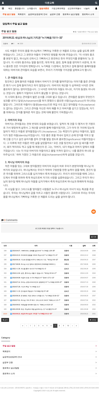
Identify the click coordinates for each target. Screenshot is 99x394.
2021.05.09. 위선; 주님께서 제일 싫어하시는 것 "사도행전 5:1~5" (33, 309)
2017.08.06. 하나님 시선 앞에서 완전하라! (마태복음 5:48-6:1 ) (32, 264)
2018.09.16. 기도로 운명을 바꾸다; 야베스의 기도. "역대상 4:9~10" (34, 260)
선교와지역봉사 (74, 8)
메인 (10, 8)
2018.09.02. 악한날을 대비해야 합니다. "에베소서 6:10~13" (31, 305)
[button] (94, 237)
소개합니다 (32, 8)
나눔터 (87, 8)
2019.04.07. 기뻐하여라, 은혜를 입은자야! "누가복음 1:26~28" (32, 251)
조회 (93, 246)
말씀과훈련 (44, 8)
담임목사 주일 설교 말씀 (15, 23)
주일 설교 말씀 (9, 14)
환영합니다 (19, 8)
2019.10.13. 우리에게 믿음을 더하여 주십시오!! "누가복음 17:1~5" (34, 255)
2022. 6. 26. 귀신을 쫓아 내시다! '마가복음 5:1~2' (28, 269)
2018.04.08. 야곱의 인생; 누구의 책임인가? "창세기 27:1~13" (32, 278)
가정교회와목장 (58, 8)
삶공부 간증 (55, 14)
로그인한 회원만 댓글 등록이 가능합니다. (49, 228)
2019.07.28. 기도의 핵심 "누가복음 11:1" (25, 287)
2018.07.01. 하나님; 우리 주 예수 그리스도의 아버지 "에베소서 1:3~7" (35, 300)
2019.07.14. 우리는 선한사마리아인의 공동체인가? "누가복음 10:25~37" (36, 282)
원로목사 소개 (88, 14)
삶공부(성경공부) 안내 (37, 14)
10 (68, 326)
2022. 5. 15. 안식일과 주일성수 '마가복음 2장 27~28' (29, 291)
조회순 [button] (93, 320)
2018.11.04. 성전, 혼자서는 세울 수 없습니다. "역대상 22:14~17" (33, 273)
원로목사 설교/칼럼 (71, 14)
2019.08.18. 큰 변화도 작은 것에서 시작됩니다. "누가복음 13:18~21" (34, 296)
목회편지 (22, 14)
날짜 (84, 246)
